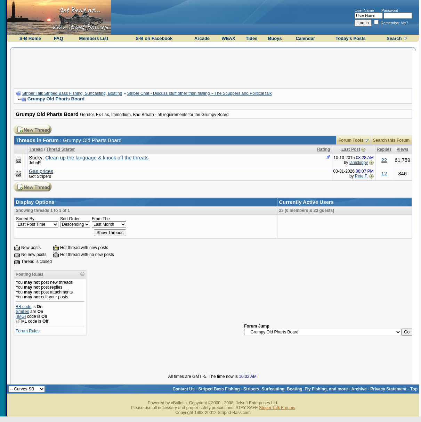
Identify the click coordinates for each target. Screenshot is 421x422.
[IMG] (21, 316)
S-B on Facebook (154, 38)
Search (394, 38)
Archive (359, 389)
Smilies (22, 311)
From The (101, 218)
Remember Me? (391, 23)
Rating (323, 149)
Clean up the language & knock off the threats (96, 157)
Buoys (275, 38)
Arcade (202, 38)
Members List (93, 38)
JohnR (35, 162)
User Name (364, 10)
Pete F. (361, 176)
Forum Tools (351, 140)
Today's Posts (350, 38)
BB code (23, 306)
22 (384, 160)
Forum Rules (28, 331)
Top (414, 389)
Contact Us (183, 389)
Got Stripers (40, 176)
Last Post (350, 149)
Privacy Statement (388, 389)
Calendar (305, 38)
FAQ (58, 38)
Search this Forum (391, 140)
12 (384, 173)
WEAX (228, 38)
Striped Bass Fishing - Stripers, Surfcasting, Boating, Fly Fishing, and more (273, 389)
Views (402, 149)
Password (389, 10)
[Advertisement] (213, 67)
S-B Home (30, 38)
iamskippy (358, 162)
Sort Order (70, 218)
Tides (252, 38)
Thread (36, 149)
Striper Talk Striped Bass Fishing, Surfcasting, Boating (72, 93)
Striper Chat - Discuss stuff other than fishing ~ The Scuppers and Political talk (199, 93)
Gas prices (41, 171)
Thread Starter (60, 149)
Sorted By (25, 218)
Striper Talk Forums (277, 407)
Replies (384, 149)
